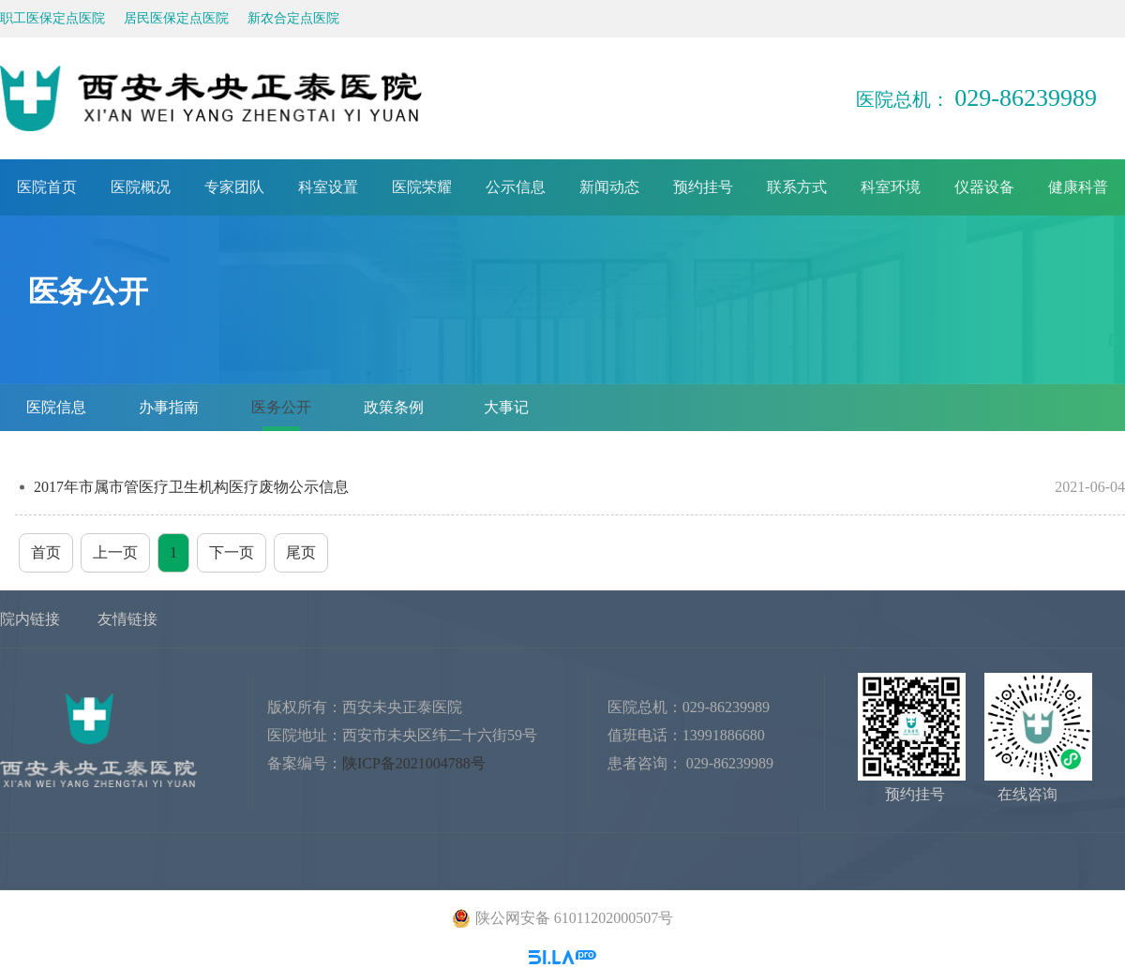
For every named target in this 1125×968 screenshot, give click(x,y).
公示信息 (516, 187)
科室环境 (891, 187)
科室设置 (328, 187)
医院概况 (141, 187)
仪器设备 (984, 187)
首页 (46, 552)
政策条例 (394, 407)
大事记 (506, 407)
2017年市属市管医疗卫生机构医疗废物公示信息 (579, 486)
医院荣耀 (422, 187)
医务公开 (281, 407)
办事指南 (169, 407)
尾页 (301, 552)
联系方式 (797, 187)
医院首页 (47, 187)
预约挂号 (703, 187)
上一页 (115, 552)
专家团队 (234, 187)
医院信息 (56, 407)
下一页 (231, 552)
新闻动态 (609, 187)
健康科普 (1078, 187)
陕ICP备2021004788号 (414, 763)
